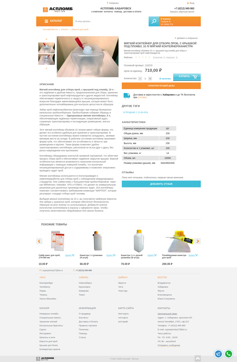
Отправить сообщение (169, 345)
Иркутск (122, 283)
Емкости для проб (80, 29)
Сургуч (43, 329)
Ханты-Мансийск (48, 298)
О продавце (85, 313)
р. (172, 24)
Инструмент (45, 333)
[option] (87, 56)
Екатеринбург (46, 283)
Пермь (43, 291)
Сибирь (83, 277)
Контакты (108, 12)
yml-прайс (123, 321)
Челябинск (45, 287)
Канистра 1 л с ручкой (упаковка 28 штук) (132, 256)
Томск (82, 295)
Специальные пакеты (50, 317)
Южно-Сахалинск (166, 298)
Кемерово (84, 291)
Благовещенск (165, 295)
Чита (120, 287)
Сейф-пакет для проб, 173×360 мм (49, 256)
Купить (188, 77)
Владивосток (164, 283)
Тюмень (43, 295)
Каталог (64, 29)
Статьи (82, 337)
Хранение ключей (48, 321)
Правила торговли (88, 325)
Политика (83, 329)
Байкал (122, 277)
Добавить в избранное (187, 38)
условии (142, 97)
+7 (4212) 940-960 (184, 8)
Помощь (118, 12)
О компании (97, 12)
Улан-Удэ (122, 291)
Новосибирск (85, 283)
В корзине (166, 19)
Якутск (161, 291)
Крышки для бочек (49, 345)
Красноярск (84, 287)
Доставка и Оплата (88, 321)
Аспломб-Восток (50, 29)
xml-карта (123, 317)
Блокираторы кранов (50, 349)
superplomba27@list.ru (52, 270)
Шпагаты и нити (47, 337)
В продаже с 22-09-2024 (135, 112)
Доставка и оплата (132, 12)
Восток (162, 277)
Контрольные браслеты (51, 325)
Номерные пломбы (49, 313)
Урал (42, 277)
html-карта (123, 313)
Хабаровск (163, 287)
